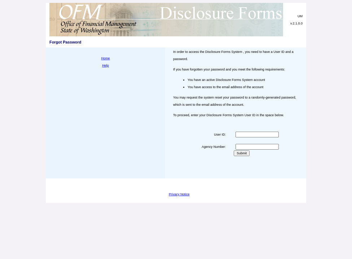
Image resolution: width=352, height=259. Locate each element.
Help (105, 65)
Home (105, 58)
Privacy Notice (179, 194)
